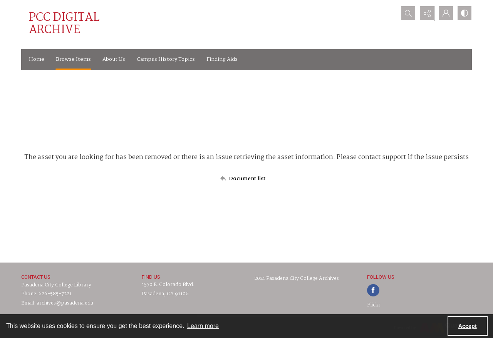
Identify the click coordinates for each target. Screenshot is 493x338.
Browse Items (73, 59)
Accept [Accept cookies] (467, 326)
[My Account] (445, 13)
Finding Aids (222, 59)
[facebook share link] (373, 290)
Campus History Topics (166, 59)
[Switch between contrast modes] (464, 13)
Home (36, 59)
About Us (113, 59)
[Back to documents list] (246, 178)
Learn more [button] (203, 326)
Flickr (374, 305)
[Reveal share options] (425, 13)
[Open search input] (406, 13)
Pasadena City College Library (56, 285)
